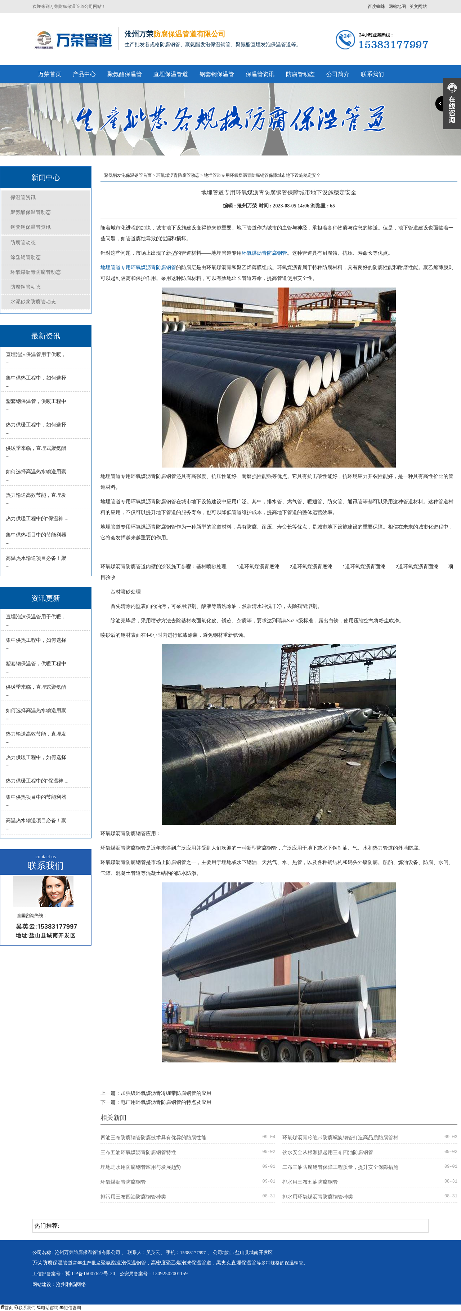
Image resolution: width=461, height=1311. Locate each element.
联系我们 (372, 74)
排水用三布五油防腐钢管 (310, 1182)
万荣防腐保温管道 (52, 1263)
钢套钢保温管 (217, 74)
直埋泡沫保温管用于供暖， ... (36, 358)
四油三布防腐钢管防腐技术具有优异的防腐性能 (153, 1137)
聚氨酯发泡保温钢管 (123, 1263)
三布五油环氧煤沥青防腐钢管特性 (138, 1152)
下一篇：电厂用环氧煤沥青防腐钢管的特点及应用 (155, 1102)
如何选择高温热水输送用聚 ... (36, 475)
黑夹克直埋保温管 (236, 1263)
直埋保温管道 (170, 74)
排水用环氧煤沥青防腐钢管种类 (317, 1197)
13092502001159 (169, 1273)
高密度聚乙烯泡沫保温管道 (181, 1263)
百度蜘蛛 (376, 6)
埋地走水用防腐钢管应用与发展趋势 (140, 1167)
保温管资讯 (260, 74)
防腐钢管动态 (25, 287)
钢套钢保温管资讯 (30, 227)
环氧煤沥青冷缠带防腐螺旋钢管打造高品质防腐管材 (340, 1137)
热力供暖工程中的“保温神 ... (37, 518)
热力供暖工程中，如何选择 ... (36, 428)
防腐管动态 (300, 74)
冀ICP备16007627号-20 (90, 1273)
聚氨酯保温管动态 (30, 212)
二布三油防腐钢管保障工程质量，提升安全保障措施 (340, 1167)
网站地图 (397, 6)
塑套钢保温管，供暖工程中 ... (36, 405)
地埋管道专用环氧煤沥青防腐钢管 (138, 267)
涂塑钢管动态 (25, 257)
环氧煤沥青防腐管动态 (35, 272)
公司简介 (337, 74)
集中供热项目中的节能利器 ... (36, 538)
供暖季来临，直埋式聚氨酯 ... (36, 452)
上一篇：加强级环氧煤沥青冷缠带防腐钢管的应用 (155, 1093)
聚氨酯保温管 (124, 74)
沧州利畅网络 (71, 1284)
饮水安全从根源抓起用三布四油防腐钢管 (327, 1152)
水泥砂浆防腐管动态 (33, 301)
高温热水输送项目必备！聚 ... (36, 562)
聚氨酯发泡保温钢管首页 (128, 175)
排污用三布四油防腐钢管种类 (133, 1197)
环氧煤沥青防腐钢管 (264, 253)
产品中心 (84, 74)
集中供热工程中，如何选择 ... (36, 381)
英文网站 (418, 6)
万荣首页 (49, 74)
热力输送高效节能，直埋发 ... (36, 498)
